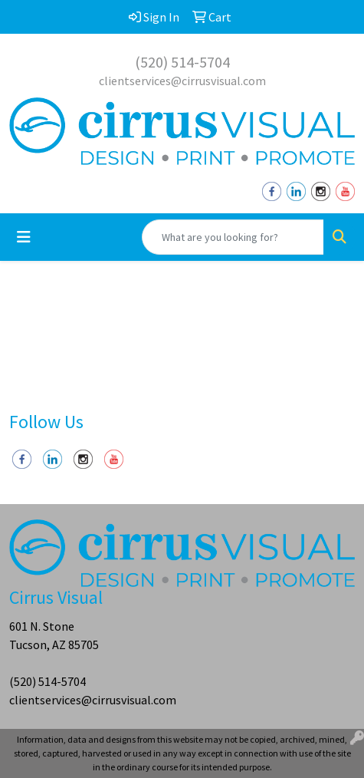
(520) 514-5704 (182, 61)
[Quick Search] (233, 237)
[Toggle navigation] (24, 237)
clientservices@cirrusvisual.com (182, 80)
